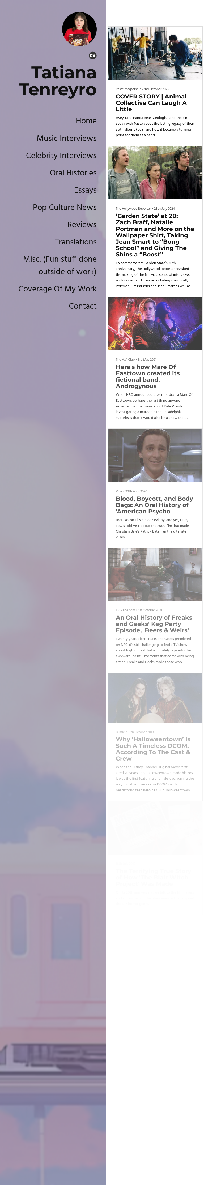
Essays (85, 190)
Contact (83, 306)
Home (86, 121)
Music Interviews (67, 138)
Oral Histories (73, 173)
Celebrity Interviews (61, 156)
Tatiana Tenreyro (58, 81)
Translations (76, 242)
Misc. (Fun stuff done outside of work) (60, 266)
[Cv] (93, 56)
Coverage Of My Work (57, 289)
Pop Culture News (65, 207)
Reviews (82, 225)
